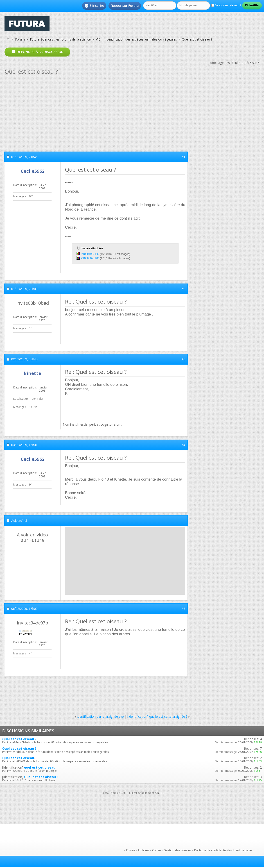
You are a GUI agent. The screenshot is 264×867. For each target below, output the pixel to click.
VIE (98, 39)
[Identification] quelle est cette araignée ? (157, 716)
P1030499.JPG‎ (90, 254)
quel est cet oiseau (39, 767)
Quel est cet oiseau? (19, 758)
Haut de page (242, 850)
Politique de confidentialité (212, 850)
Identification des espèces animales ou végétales (141, 39)
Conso (156, 850)
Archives (143, 850)
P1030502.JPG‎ (90, 258)
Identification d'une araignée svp (100, 716)
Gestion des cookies (178, 850)
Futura (130, 850)
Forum (20, 39)
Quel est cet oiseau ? (19, 739)
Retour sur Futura (125, 6)
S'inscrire (94, 6)
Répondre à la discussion (37, 52)
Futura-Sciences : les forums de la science (60, 39)
